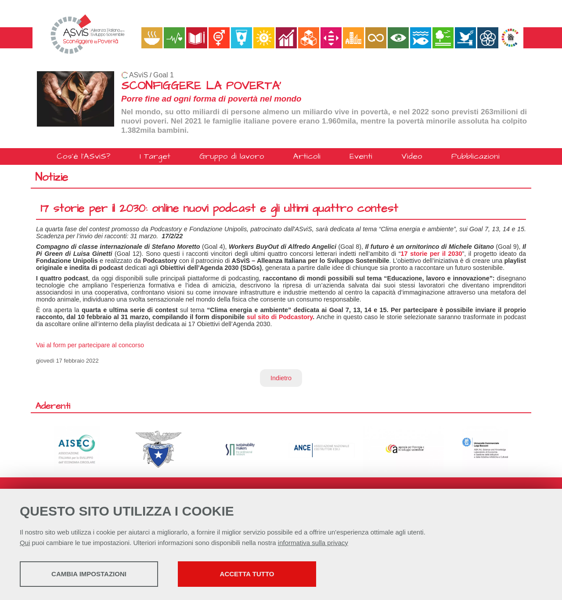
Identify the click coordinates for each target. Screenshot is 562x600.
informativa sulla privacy (313, 542)
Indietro (281, 378)
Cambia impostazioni (88, 574)
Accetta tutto (247, 574)
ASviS (138, 75)
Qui (25, 542)
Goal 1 (163, 75)
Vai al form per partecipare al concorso (90, 345)
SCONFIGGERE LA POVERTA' (201, 86)
